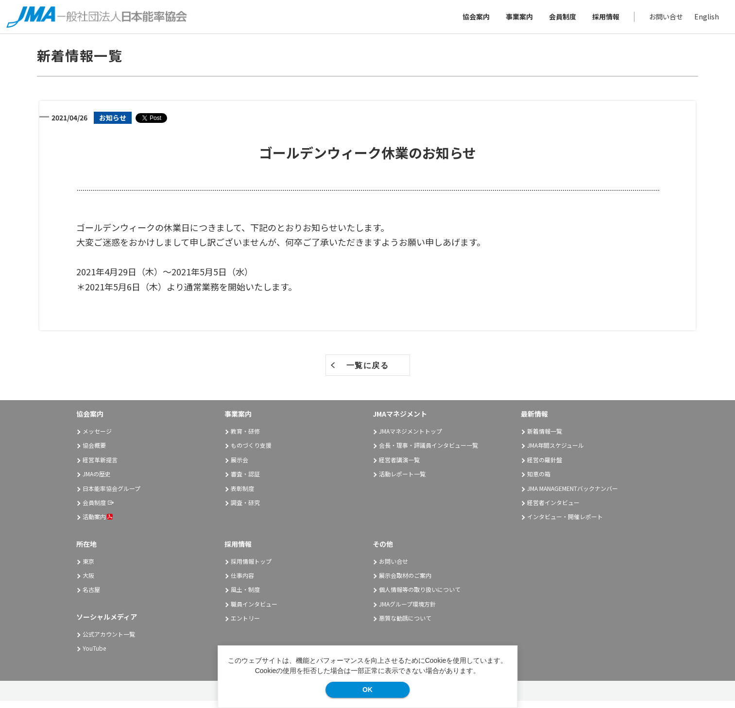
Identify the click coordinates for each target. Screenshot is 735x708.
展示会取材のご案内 (405, 582)
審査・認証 (245, 480)
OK (367, 689)
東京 (88, 568)
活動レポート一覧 (402, 480)
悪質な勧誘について (405, 625)
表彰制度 (242, 495)
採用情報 (602, 20)
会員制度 (559, 20)
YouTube (94, 655)
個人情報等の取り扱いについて (420, 596)
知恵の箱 (538, 480)
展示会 (239, 466)
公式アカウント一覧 (109, 641)
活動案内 (98, 524)
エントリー (245, 625)
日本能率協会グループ (111, 495)
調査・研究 (245, 509)
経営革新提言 (100, 466)
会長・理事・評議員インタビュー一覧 (428, 452)
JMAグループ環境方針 (407, 611)
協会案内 (472, 20)
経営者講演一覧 (399, 466)
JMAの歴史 (97, 480)
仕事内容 (242, 582)
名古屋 (91, 596)
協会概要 (94, 452)
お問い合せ (663, 20)
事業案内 (516, 20)
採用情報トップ (251, 568)
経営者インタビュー (553, 509)
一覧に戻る (367, 373)
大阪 (88, 582)
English (703, 20)
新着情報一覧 (544, 438)
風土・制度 (245, 596)
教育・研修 (245, 438)
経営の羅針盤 (544, 466)
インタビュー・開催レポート (565, 524)
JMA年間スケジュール (555, 452)
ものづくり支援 (251, 452)
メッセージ (97, 438)
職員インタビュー (254, 611)
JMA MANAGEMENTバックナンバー (572, 495)
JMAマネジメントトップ (410, 438)
